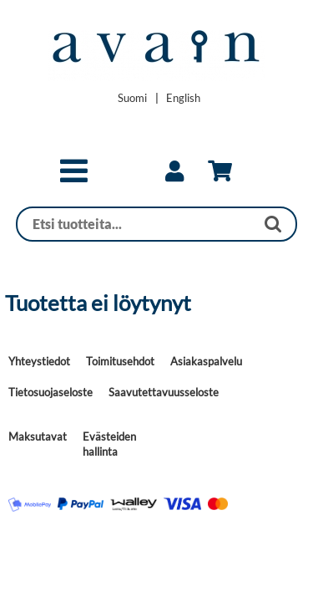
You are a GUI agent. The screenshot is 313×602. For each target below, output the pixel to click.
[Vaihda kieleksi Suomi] (132, 98)
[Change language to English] (183, 98)
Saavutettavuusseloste (164, 392)
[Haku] (136, 224)
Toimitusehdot (120, 361)
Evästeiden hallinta (109, 444)
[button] (74, 178)
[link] (174, 171)
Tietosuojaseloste (50, 392)
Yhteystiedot (39, 361)
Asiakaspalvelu (206, 361)
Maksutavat (37, 436)
